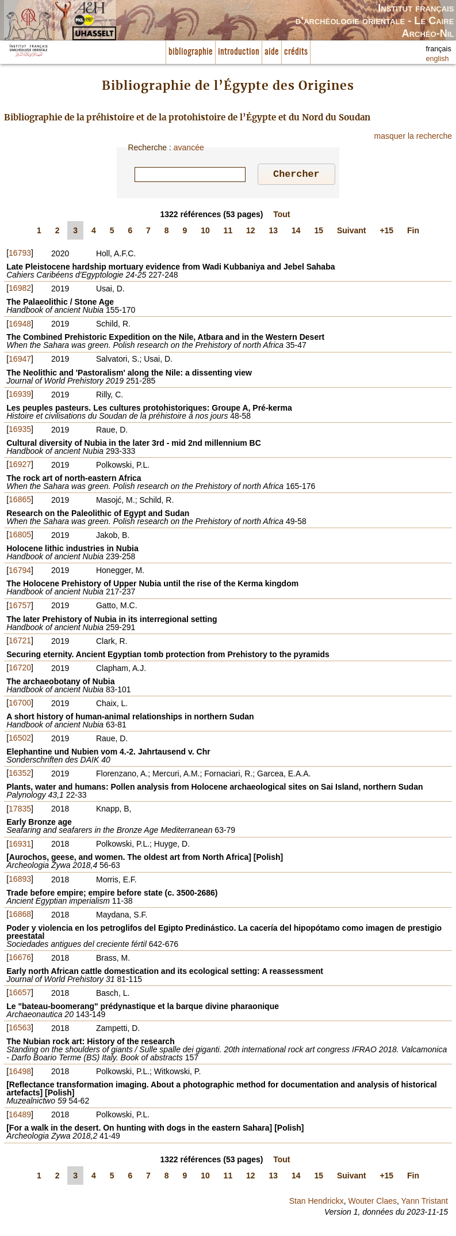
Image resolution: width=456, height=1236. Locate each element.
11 (228, 232)
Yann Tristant (424, 1202)
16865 (20, 501)
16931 (20, 845)
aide (272, 52)
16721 (20, 642)
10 (205, 232)
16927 (20, 466)
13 (273, 232)
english (437, 59)
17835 (20, 810)
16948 (20, 325)
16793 (20, 254)
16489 (20, 1116)
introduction (238, 52)
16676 (20, 959)
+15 (386, 232)
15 (318, 232)
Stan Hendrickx (316, 1202)
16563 (20, 1029)
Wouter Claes (372, 1202)
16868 (20, 915)
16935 (20, 430)
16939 (20, 395)
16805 (20, 536)
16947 (20, 360)
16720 (20, 669)
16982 (20, 289)
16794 (20, 572)
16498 (20, 1073)
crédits (296, 52)
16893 (20, 880)
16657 (20, 994)
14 (296, 232)
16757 (20, 607)
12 (250, 232)
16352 (20, 774)
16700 (20, 704)
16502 (20, 739)
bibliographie (190, 52)
